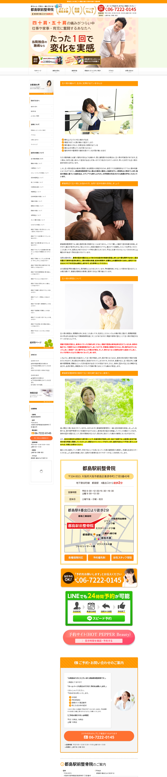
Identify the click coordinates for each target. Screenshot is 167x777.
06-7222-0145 (41, 433)
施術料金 (74, 71)
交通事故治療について (37, 187)
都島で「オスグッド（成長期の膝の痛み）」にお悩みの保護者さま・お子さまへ (40, 252)
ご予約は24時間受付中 (41, 438)
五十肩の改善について (37, 159)
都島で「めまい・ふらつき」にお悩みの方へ (40, 332)
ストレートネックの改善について (39, 173)
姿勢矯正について (36, 215)
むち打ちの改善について (37, 225)
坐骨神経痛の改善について (38, 196)
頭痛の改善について (36, 201)
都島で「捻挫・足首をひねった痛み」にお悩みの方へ (40, 284)
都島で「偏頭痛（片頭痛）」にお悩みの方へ (40, 311)
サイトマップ (34, 144)
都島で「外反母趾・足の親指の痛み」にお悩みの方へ (41, 325)
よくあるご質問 (35, 116)
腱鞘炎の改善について (37, 206)
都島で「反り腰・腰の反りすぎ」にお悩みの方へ (40, 244)
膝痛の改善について (36, 210)
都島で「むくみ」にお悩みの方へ (39, 279)
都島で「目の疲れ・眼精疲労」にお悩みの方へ (41, 305)
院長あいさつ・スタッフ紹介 (92, 71)
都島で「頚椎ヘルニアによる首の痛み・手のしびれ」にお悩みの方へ (40, 259)
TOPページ (38, 71)
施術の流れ (56, 71)
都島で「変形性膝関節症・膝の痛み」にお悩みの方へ (41, 273)
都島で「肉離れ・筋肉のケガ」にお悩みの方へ (40, 291)
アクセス (111, 71)
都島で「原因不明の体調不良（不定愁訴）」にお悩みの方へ (40, 266)
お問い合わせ (129, 71)
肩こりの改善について (37, 182)
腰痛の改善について (36, 163)
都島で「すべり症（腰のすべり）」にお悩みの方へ (40, 237)
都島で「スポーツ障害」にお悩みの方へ (40, 298)
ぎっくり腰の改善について (38, 220)
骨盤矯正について (36, 192)
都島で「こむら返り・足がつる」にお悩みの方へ (41, 318)
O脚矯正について (35, 168)
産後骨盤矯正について (37, 177)
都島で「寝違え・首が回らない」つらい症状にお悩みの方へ (40, 230)
